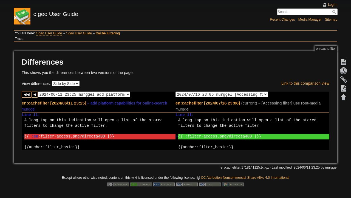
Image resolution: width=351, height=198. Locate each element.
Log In (332, 5)
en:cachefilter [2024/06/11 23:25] (54, 103)
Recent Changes (282, 19)
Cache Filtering (108, 33)
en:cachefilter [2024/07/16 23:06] (208, 103)
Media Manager (310, 19)
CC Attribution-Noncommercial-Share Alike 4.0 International (245, 178)
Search (334, 12)
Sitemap (331, 19)
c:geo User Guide (49, 33)
